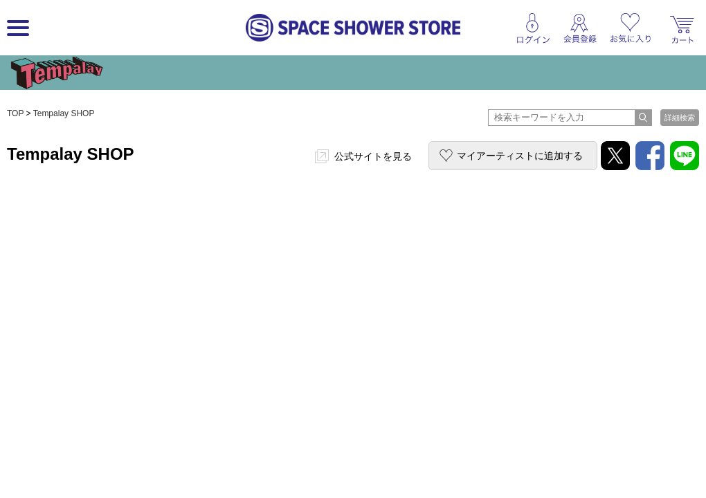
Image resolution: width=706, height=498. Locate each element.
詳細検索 (679, 117)
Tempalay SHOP (64, 113)
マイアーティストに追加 (520, 155)
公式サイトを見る (373, 156)
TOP (15, 113)
